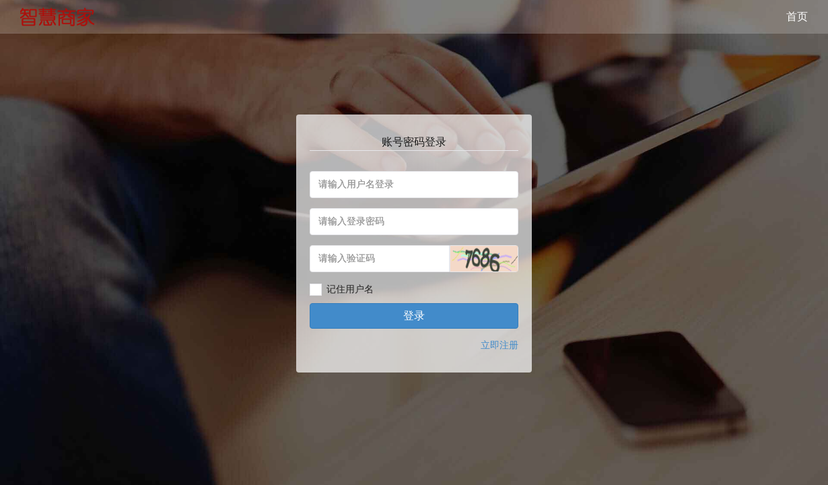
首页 (797, 16)
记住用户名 (350, 289)
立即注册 (499, 345)
